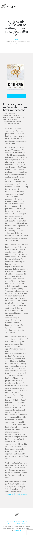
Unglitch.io (17, 530)
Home (16, 39)
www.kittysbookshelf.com (16, 494)
